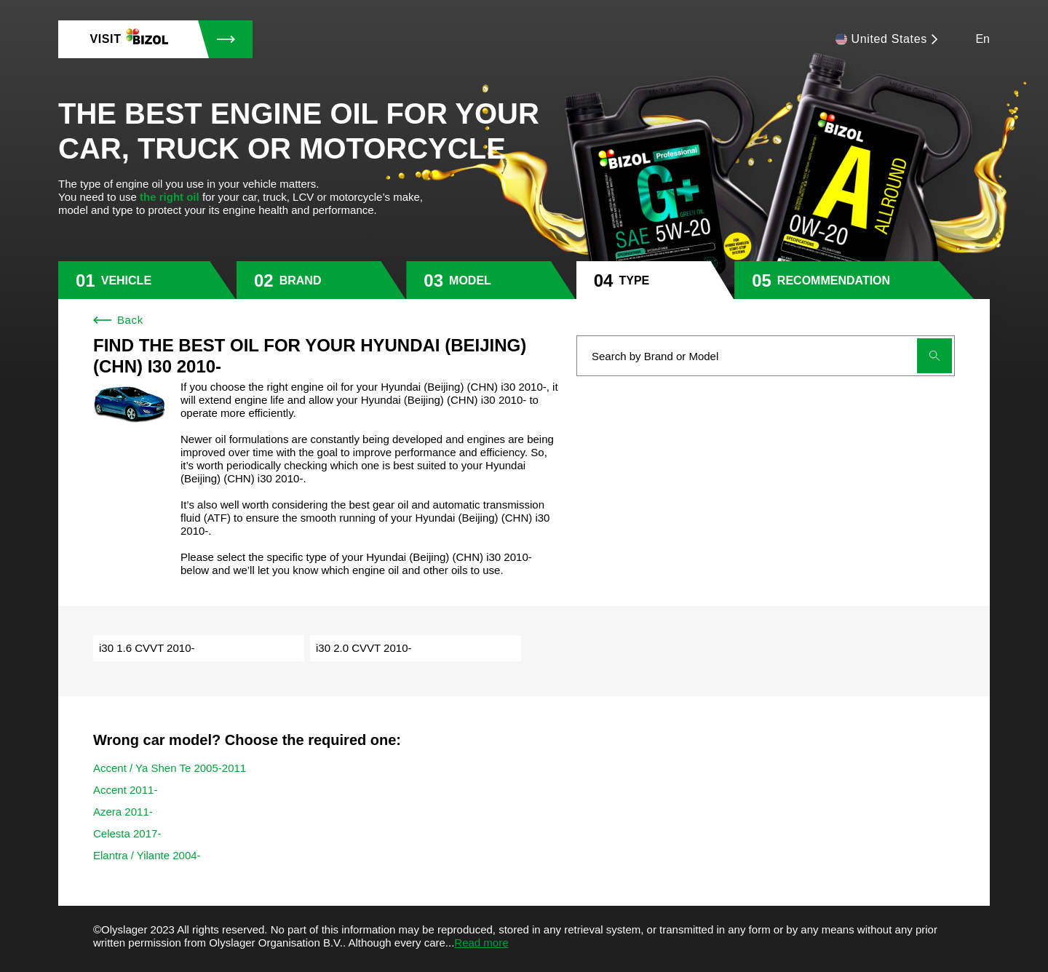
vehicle (126, 280)
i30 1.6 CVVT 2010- (146, 648)
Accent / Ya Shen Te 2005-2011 (169, 768)
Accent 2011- (125, 790)
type (634, 280)
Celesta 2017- (127, 833)
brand (300, 280)
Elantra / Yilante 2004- (147, 855)
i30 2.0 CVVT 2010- (363, 648)
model (470, 280)
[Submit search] (934, 355)
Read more (481, 942)
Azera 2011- (123, 811)
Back (118, 320)
